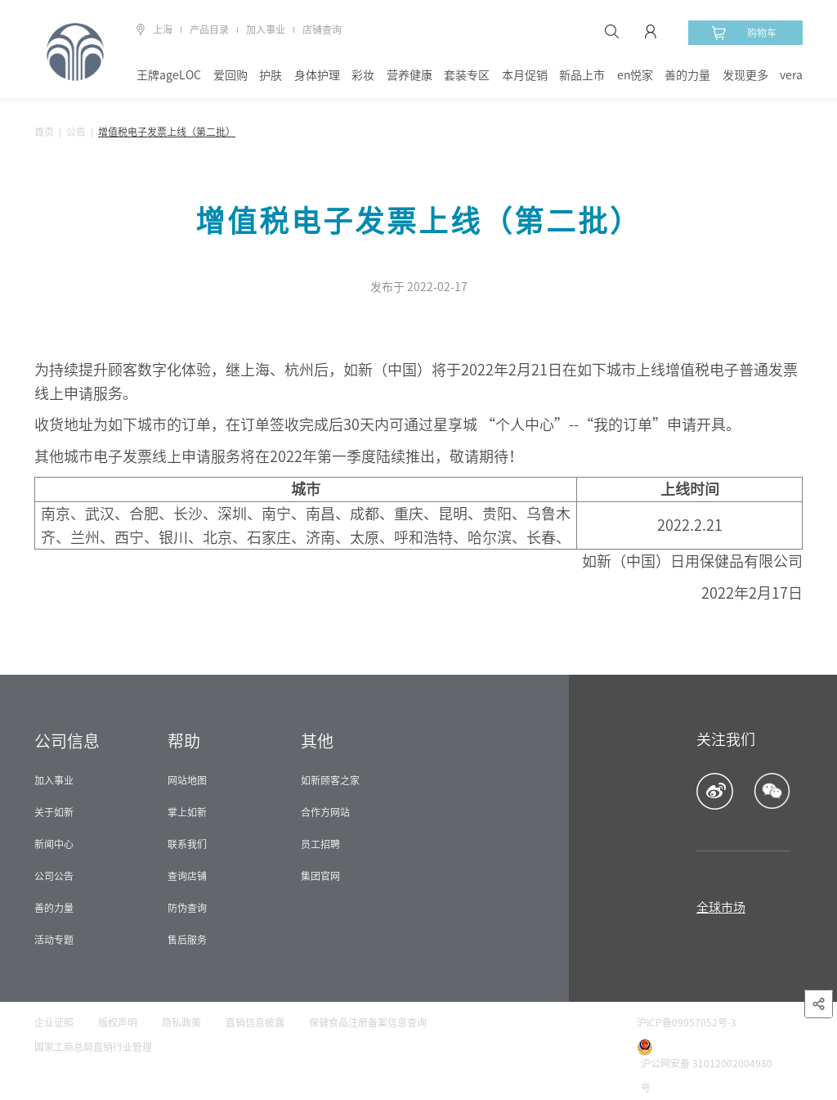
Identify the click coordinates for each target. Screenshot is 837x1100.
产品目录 (209, 29)
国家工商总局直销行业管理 (93, 1047)
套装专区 (467, 75)
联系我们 (187, 844)
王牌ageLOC (169, 75)
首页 (44, 132)
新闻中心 (54, 844)
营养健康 (409, 75)
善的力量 (687, 75)
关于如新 (54, 812)
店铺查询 (322, 29)
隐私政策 (181, 1022)
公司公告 (54, 876)
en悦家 (635, 75)
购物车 (744, 32)
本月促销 (525, 75)
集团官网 (320, 876)
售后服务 (187, 940)
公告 (76, 132)
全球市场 (720, 907)
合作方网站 (325, 812)
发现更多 (745, 75)
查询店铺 (187, 876)
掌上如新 (187, 812)
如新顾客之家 (330, 780)
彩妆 (362, 75)
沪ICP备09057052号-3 (686, 1022)
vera (791, 75)
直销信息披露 (255, 1022)
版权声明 (117, 1022)
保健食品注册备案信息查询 (368, 1022)
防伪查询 (187, 908)
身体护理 (317, 75)
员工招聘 (320, 844)
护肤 (270, 75)
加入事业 (265, 29)
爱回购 (230, 75)
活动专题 (54, 940)
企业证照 (54, 1022)
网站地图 (187, 780)
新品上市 (582, 75)
